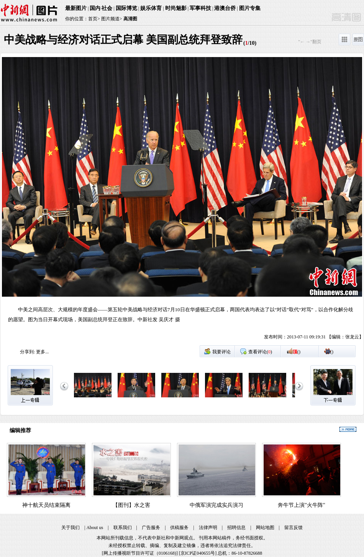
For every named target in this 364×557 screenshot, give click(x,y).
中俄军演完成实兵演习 (216, 505)
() (296, 351)
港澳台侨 (225, 8)
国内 (95, 8)
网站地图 (265, 527)
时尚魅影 (176, 8)
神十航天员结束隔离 (46, 505)
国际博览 (126, 8)
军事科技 (200, 8)
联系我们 (122, 527)
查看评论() (260, 351)
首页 (92, 18)
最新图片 (76, 8)
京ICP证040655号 (197, 553)
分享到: (27, 351)
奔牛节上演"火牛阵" (301, 505)
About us (94, 527)
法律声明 (208, 527)
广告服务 (151, 527)
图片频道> (111, 18)
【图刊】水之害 (131, 505)
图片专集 (250, 8)
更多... (42, 351)
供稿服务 (179, 527)
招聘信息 (236, 527)
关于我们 (70, 527)
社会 (107, 8)
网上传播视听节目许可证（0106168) (139, 553)
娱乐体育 (151, 8)
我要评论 (221, 351)
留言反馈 (293, 527)
